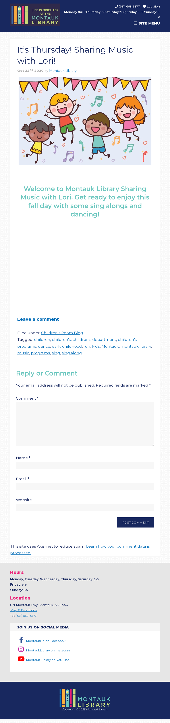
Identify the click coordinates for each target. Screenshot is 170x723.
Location (153, 6)
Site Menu (147, 23)
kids (96, 346)
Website (24, 504)
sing (56, 353)
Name (23, 462)
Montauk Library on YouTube (43, 664)
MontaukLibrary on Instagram (44, 654)
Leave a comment (38, 319)
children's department (94, 339)
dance (44, 346)
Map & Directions (23, 614)
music (23, 353)
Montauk (110, 346)
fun (87, 346)
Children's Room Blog (62, 333)
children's (61, 339)
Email (22, 483)
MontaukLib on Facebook (41, 645)
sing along (72, 353)
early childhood (67, 346)
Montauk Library (63, 71)
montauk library (136, 346)
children (42, 339)
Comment (27, 398)
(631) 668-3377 (129, 6)
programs (40, 353)
